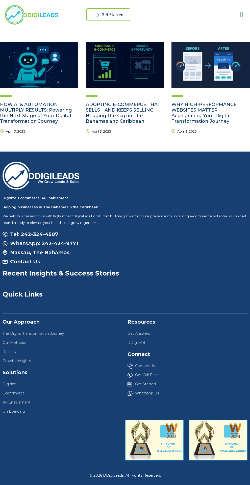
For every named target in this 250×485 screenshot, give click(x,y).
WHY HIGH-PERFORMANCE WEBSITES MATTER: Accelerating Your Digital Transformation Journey (204, 113)
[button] (241, 14)
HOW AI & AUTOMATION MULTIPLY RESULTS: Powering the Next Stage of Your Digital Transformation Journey (36, 113)
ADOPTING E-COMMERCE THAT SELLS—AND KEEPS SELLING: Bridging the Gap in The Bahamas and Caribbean (123, 113)
